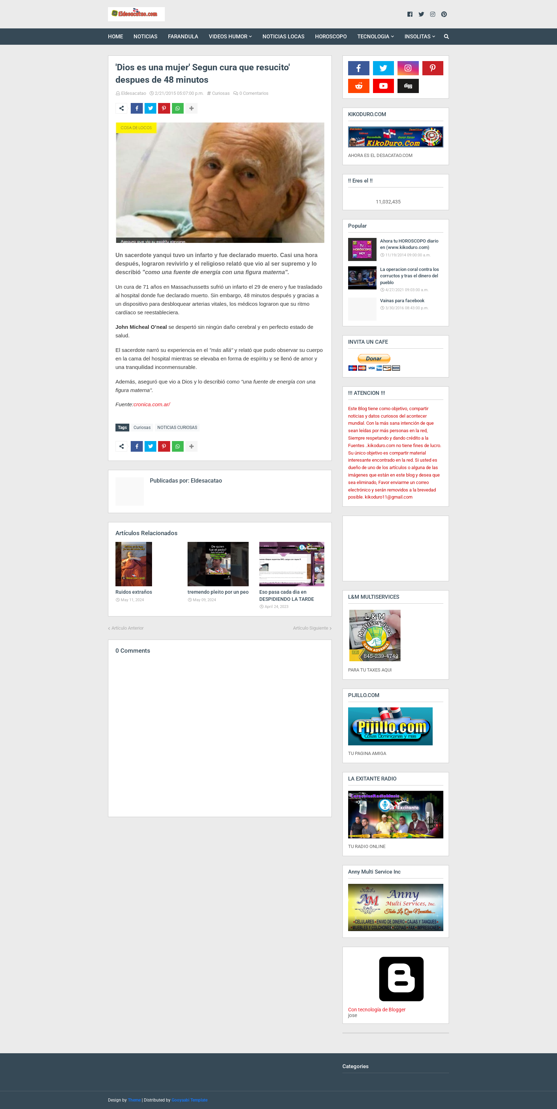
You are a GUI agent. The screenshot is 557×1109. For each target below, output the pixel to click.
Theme (134, 1100)
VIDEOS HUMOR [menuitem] (228, 36)
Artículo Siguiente (310, 627)
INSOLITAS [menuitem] (418, 36)
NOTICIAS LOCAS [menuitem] (283, 36)
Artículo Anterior (128, 627)
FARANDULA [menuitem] (183, 36)
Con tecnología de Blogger (401, 1006)
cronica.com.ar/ (152, 404)
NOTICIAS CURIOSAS (177, 427)
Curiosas (221, 93)
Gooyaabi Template (189, 1100)
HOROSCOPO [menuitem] (331, 36)
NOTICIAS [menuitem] (145, 36)
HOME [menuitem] (115, 36)
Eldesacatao (133, 93)
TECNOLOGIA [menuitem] (373, 36)
